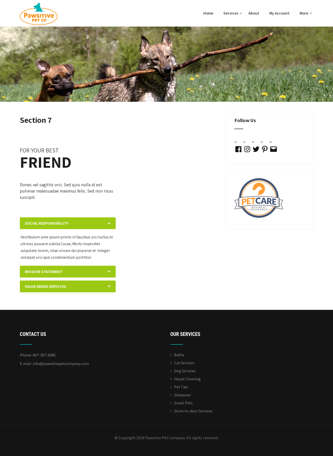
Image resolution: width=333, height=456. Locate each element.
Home (208, 13)
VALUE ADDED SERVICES (45, 286)
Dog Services (185, 371)
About (253, 13)
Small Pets (183, 403)
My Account (279, 13)
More (306, 13)
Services (232, 13)
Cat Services (184, 363)
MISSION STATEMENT (43, 271)
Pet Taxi (181, 387)
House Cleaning (187, 379)
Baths (179, 354)
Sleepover (182, 395)
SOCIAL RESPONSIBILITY (47, 223)
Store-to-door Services (193, 411)
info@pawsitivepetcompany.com (61, 363)
